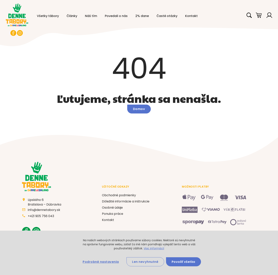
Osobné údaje (112, 208)
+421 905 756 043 (41, 216)
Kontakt (191, 16)
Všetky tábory (48, 16)
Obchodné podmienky (119, 195)
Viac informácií (154, 248)
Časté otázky (167, 16)
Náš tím (91, 16)
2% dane (142, 16)
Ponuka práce (112, 214)
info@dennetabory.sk (44, 210)
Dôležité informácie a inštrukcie (125, 202)
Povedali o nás (116, 16)
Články (72, 16)
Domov (139, 109)
